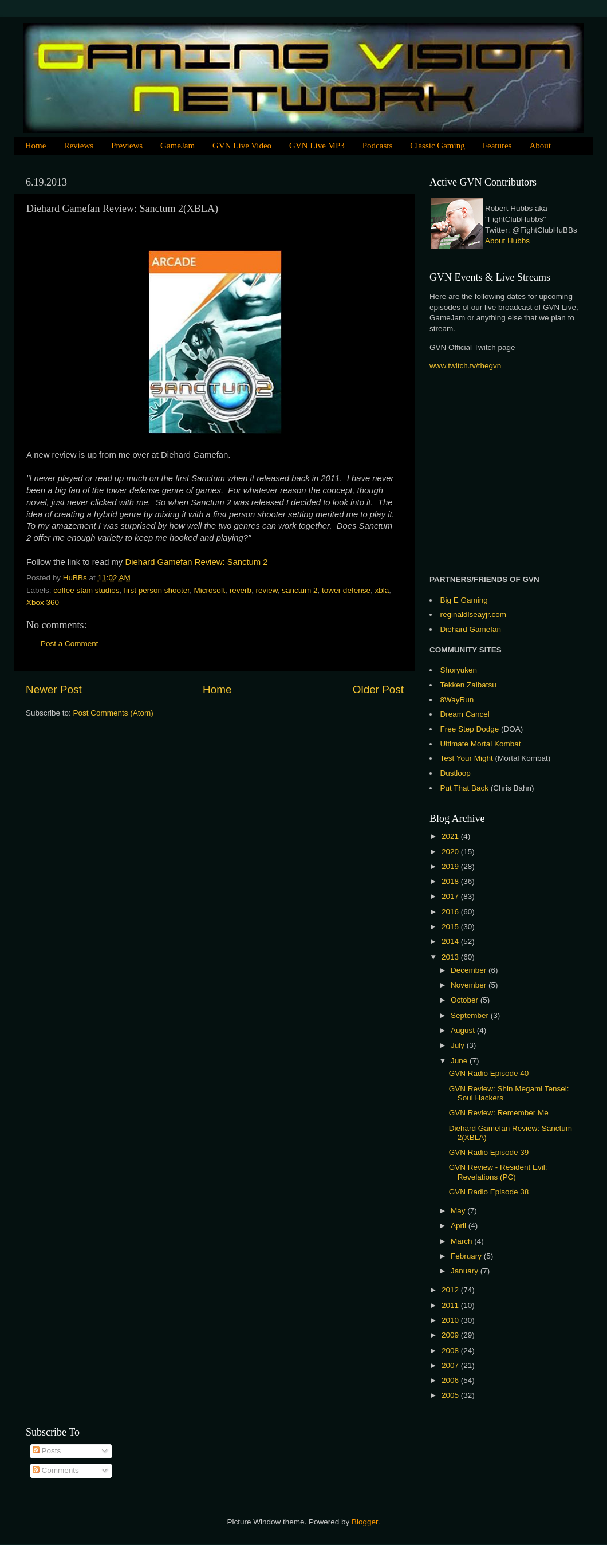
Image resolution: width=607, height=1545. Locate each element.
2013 (451, 957)
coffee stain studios (86, 590)
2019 (451, 866)
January (465, 1271)
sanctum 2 (299, 590)
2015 (451, 926)
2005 (451, 1395)
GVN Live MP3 (317, 145)
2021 (451, 836)
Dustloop (455, 773)
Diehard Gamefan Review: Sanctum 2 (196, 562)
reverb (240, 590)
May (459, 1210)
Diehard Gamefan (471, 629)
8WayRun (457, 699)
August (464, 1030)
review (267, 590)
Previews (127, 145)
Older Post (378, 689)
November (469, 985)
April (459, 1225)
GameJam (177, 145)
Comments (56, 1470)
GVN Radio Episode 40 (489, 1073)
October (465, 1000)
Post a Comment (69, 643)
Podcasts (377, 145)
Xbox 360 (42, 602)
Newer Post (54, 689)
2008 (451, 1350)
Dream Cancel (465, 714)
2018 (451, 881)
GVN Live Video (241, 145)
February (467, 1256)
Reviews (78, 145)
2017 (451, 896)
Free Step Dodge (469, 729)
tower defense (346, 590)
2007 (451, 1365)
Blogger (365, 1522)
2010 (451, 1320)
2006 (451, 1380)
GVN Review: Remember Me (499, 1112)
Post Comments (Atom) (113, 713)
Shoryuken (459, 670)
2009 (451, 1335)
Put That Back (465, 788)
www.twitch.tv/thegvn (465, 365)
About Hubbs (507, 241)
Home (35, 145)
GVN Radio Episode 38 (489, 1192)
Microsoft (209, 590)
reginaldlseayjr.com (473, 614)
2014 (451, 941)
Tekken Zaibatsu (468, 685)
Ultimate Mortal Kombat (480, 744)
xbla (382, 590)
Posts (47, 1450)
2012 (451, 1289)
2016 (451, 911)
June (460, 1060)
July (459, 1045)
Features (497, 145)
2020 (451, 851)
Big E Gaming (464, 600)
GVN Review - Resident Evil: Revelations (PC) (498, 1172)
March (462, 1241)
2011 (451, 1305)
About (540, 145)
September (471, 1015)
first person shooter (157, 590)
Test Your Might (466, 758)
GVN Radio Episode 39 (489, 1152)
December (469, 970)
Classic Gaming (437, 145)
